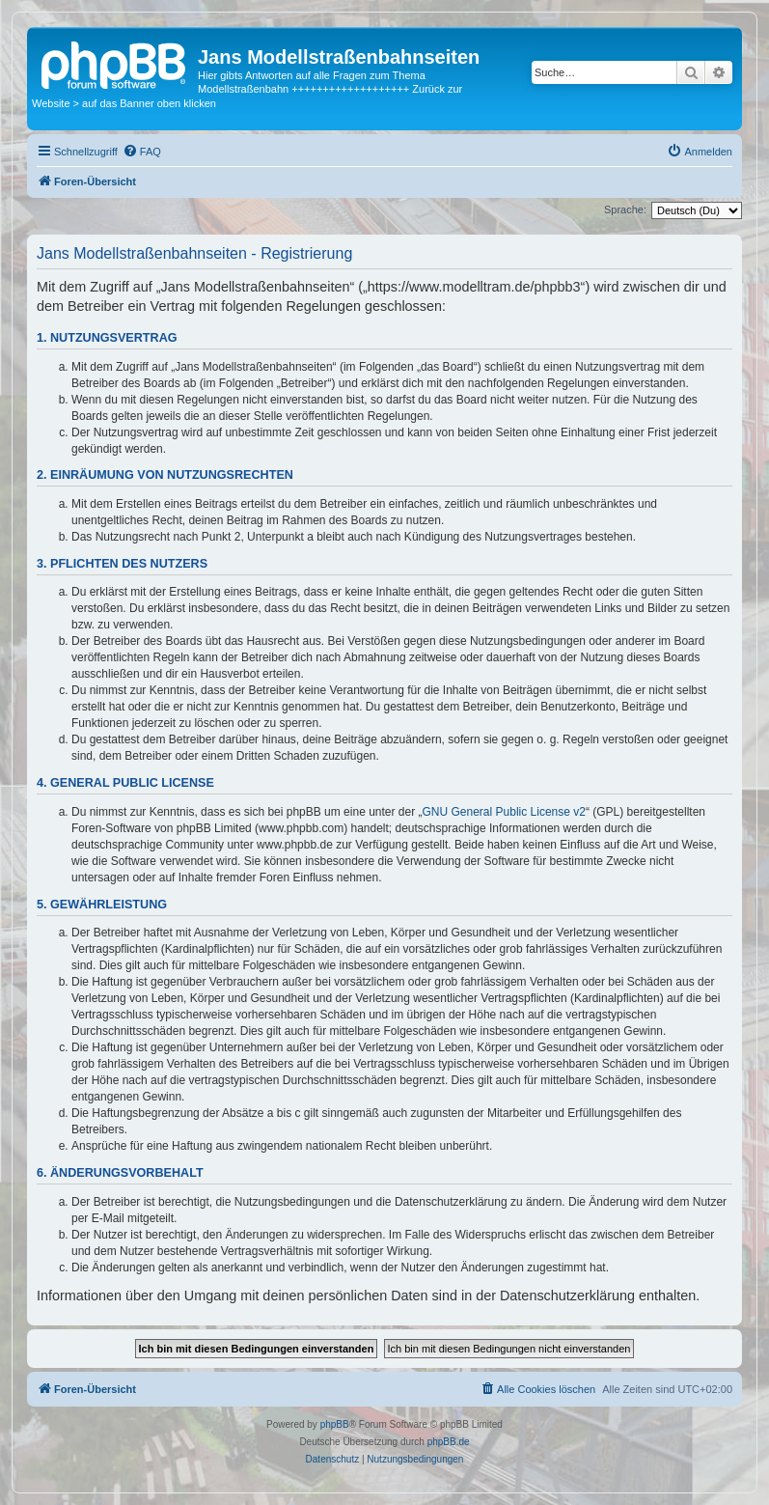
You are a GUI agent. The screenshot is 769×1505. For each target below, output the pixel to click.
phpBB (334, 1424)
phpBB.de (448, 1441)
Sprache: (625, 209)
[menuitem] (142, 151)
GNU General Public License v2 (504, 812)
